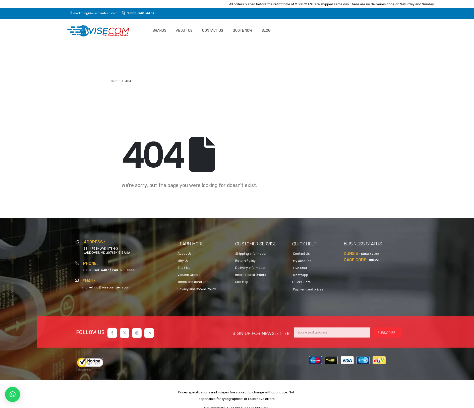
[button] (12, 394)
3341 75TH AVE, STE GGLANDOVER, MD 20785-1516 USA (107, 250)
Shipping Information (251, 253)
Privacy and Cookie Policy (196, 289)
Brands (159, 30)
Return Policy (245, 261)
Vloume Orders (188, 275)
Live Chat (299, 268)
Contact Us (212, 30)
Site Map (184, 268)
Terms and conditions (193, 282)
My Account (301, 261)
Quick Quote (301, 282)
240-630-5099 (123, 270)
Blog (266, 30)
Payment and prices (307, 289)
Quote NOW (242, 30)
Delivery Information (250, 268)
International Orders (250, 275)
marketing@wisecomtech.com (106, 287)
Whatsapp (300, 275)
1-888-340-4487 (96, 270)
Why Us (183, 261)
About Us (184, 30)
